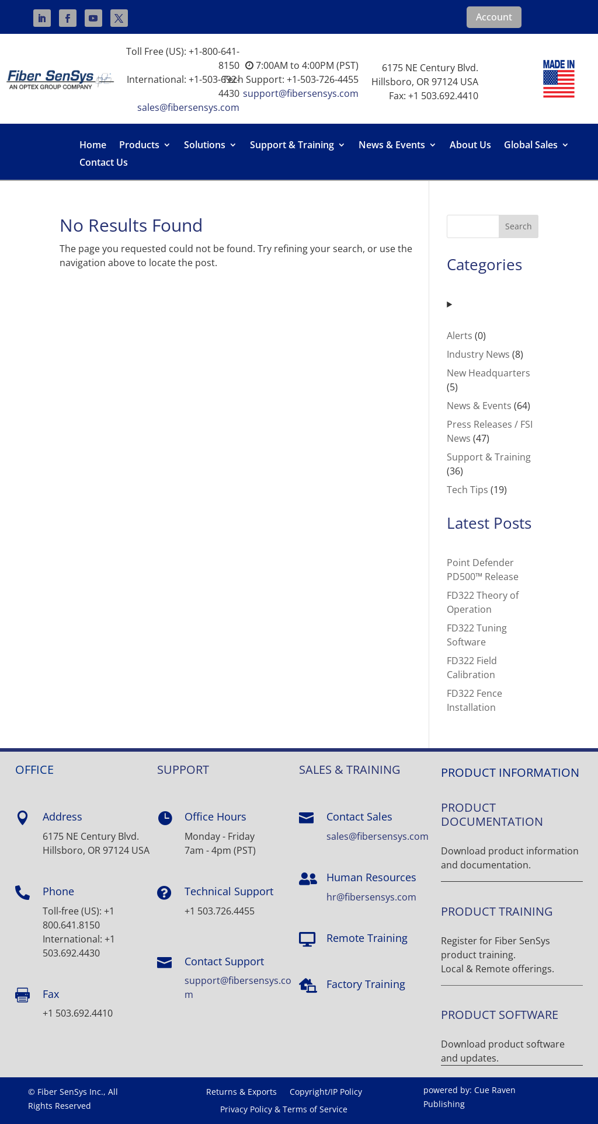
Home (92, 146)
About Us (470, 146)
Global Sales (531, 146)
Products (139, 146)
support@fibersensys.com (301, 93)
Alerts (459, 335)
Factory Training (365, 984)
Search (518, 226)
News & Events (392, 146)
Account (494, 17)
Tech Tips (467, 489)
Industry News (478, 354)
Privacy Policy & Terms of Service (283, 1110)
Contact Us (103, 163)
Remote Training (367, 938)
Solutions (204, 146)
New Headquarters (488, 372)
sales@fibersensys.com (188, 107)
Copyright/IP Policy (326, 1092)
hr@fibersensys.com (371, 897)
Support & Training (292, 146)
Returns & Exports (241, 1092)
